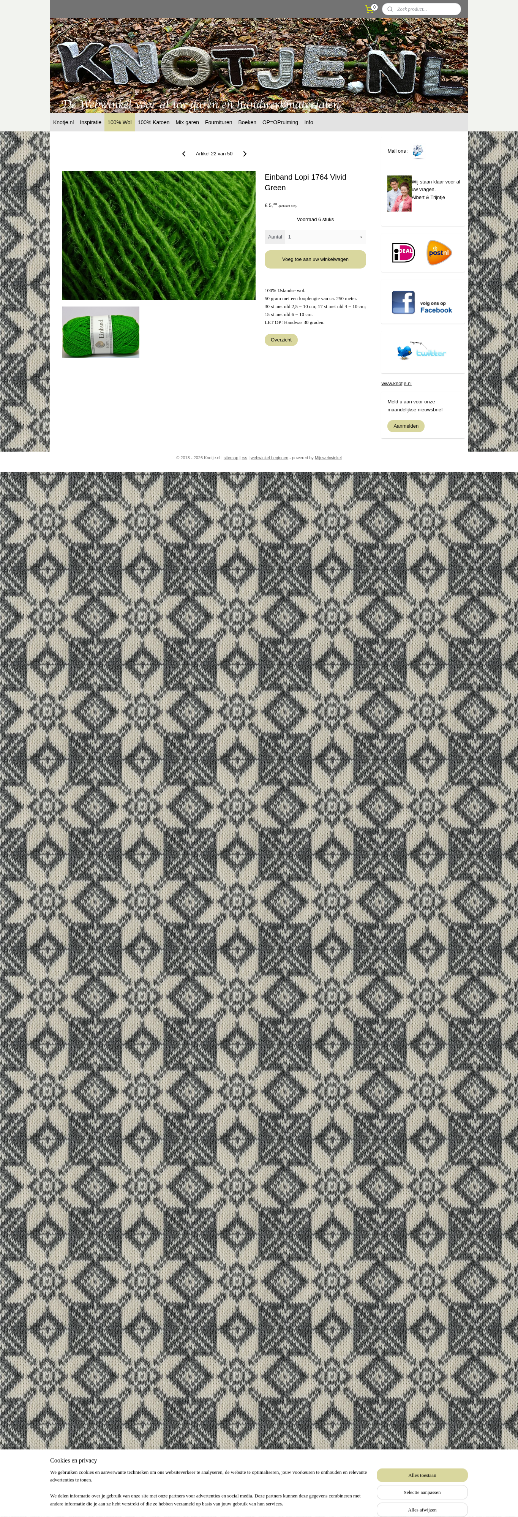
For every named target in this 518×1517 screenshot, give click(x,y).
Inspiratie (90, 122)
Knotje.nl (63, 122)
